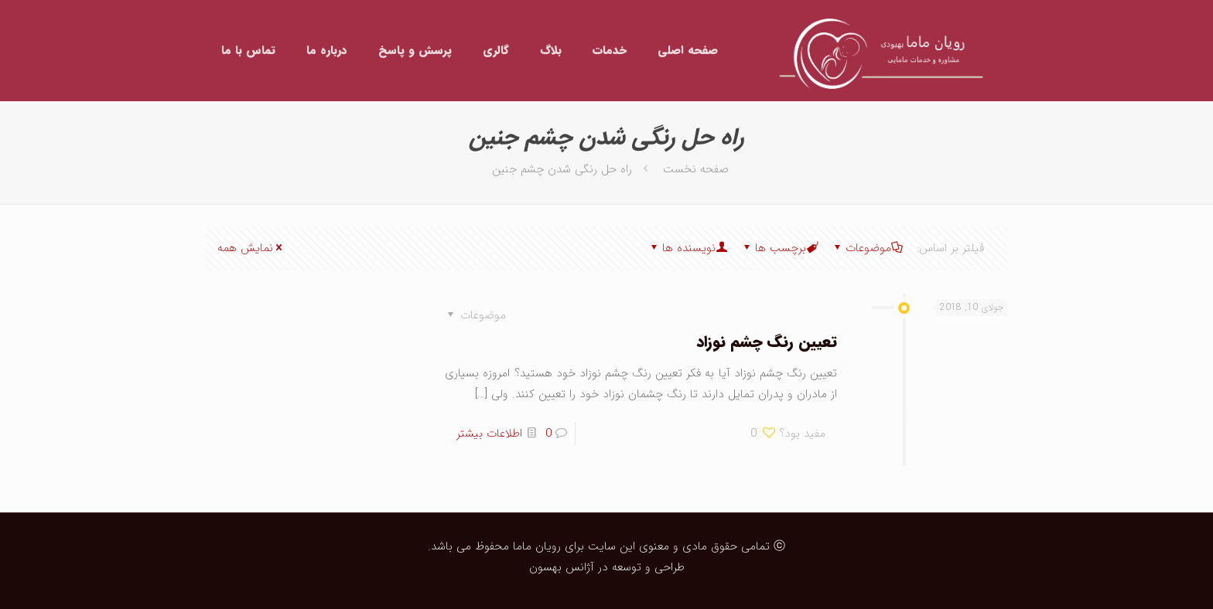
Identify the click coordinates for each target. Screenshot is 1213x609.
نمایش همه (251, 248)
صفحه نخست (696, 169)
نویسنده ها (687, 248)
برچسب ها (779, 248)
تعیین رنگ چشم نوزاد (766, 342)
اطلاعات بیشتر (489, 433)
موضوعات (867, 248)
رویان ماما (535, 546)
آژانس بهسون (561, 567)
